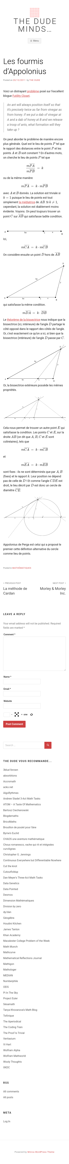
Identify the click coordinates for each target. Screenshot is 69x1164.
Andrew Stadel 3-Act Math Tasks (21, 798)
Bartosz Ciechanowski (16, 810)
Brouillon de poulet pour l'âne (19, 827)
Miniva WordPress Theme (41, 1152)
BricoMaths (9, 821)
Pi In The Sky (10, 992)
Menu (36, 40)
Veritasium (9, 1038)
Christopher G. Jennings (17, 854)
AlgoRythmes (10, 792)
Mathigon (8, 964)
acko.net (8, 787)
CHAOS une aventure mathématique (23, 839)
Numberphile (10, 981)
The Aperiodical (12, 1021)
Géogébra (8, 917)
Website (8, 701)
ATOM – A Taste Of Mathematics (22, 804)
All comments (11, 1091)
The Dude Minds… (35, 25)
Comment (9, 634)
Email (7, 689)
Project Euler (10, 998)
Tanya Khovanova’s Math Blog (20, 1009)
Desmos (8, 894)
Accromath (9, 781)
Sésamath (9, 1004)
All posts (8, 1097)
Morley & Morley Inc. (52, 588)
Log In (6, 1121)
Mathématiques (21, 568)
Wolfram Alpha (11, 1050)
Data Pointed (10, 889)
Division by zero (12, 906)
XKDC (6, 1067)
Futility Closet (20, 95)
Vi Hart (7, 1044)
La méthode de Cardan (17, 588)
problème (33, 91)
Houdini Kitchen (12, 923)
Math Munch (10, 946)
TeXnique (8, 1015)
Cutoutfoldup (10, 871)
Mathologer (9, 969)
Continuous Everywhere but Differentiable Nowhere (32, 860)
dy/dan (7, 912)
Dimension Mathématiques (18, 900)
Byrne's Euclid (11, 833)
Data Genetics (11, 883)
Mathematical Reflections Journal (22, 958)
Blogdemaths (10, 815)
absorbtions (10, 775)
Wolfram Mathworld (14, 1055)
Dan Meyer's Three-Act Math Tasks (23, 877)
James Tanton (11, 929)
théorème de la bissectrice (23, 319)
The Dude (34, 80)
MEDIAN (8, 975)
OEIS (6, 986)
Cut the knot (10, 866)
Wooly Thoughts (12, 1061)
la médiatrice (27, 202)
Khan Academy (11, 935)
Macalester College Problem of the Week (26, 940)
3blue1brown (10, 769)
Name (7, 677)
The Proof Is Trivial (14, 1033)
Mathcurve (9, 952)
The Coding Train (13, 1027)
